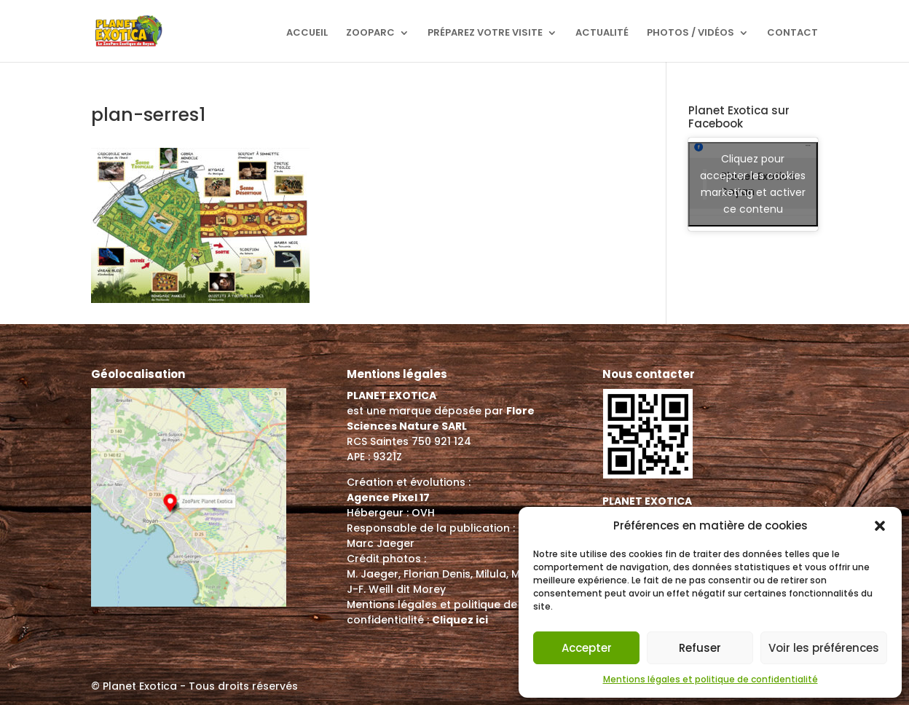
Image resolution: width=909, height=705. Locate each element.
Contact (792, 33)
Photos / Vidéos (690, 33)
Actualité (602, 33)
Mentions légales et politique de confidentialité (710, 679)
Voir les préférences (823, 647)
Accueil (307, 33)
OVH (423, 512)
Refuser (700, 647)
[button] (880, 526)
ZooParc (370, 33)
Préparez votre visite (485, 33)
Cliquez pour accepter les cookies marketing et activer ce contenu (753, 183)
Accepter (587, 647)
